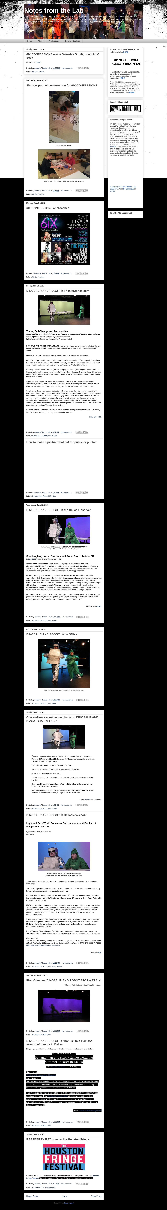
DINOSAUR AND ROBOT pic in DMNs (51, 634)
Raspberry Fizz (50, 1187)
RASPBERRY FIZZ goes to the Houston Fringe (57, 1139)
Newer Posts (32, 1196)
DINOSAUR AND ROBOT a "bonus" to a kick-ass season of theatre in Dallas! (59, 1042)
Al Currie (87, 799)
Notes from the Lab (54, 10)
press (54, 703)
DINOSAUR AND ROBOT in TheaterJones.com (57, 290)
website (113, 147)
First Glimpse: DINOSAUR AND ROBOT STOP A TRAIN (63, 980)
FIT (49, 436)
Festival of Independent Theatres (41, 1075)
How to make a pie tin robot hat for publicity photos (61, 442)
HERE (38, 62)
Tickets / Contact (72, 41)
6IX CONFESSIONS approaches (47, 208)
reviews (54, 436)
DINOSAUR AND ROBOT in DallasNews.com (56, 815)
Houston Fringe (38, 1187)
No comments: (67, 68)
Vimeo (112, 191)
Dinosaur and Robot (39, 436)
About (40, 41)
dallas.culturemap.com (90, 1110)
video (54, 496)
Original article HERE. (95, 417)
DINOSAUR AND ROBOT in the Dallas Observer (58, 510)
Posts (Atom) (69, 1203)
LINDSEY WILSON (57, 1067)
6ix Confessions (38, 72)
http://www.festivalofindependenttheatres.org (43, 945)
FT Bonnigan (128, 189)
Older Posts (96, 1196)
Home (29, 41)
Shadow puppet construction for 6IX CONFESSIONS (61, 85)
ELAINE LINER (32, 559)
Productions (54, 41)
